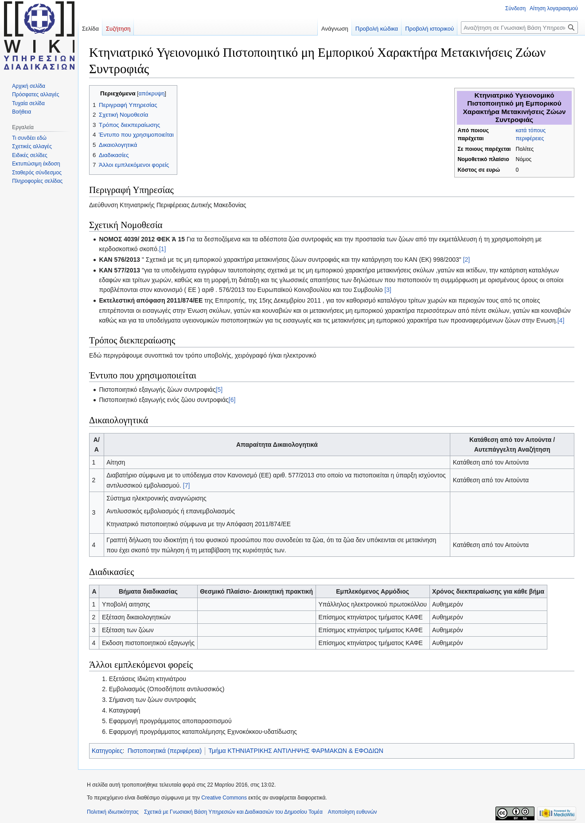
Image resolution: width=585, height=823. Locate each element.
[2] (466, 259)
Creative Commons (224, 798)
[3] (387, 289)
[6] (232, 399)
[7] (186, 485)
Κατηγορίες (107, 750)
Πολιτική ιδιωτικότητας (113, 812)
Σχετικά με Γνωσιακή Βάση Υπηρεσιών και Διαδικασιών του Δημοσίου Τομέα (233, 812)
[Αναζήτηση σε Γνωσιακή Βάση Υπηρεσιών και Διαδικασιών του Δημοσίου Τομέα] (519, 27)
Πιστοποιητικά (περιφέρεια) (165, 750)
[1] (162, 248)
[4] (561, 320)
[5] (219, 389)
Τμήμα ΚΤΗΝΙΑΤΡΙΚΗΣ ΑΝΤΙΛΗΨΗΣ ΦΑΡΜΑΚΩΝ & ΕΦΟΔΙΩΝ (295, 750)
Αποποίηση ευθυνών (352, 812)
